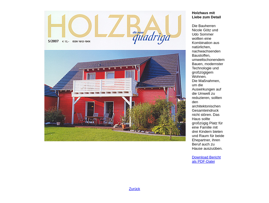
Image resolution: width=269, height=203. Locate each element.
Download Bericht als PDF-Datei (206, 159)
